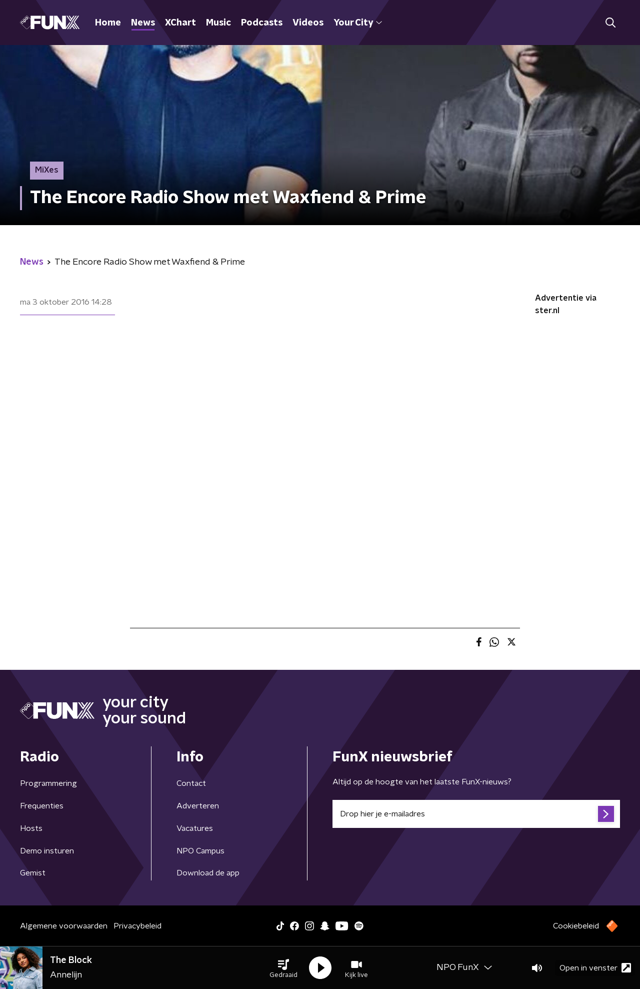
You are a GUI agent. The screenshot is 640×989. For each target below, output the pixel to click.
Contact (191, 783)
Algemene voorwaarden (64, 926)
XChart (180, 23)
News (143, 23)
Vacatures (194, 828)
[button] (284, 968)
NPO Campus (200, 851)
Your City (358, 23)
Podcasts (261, 23)
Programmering (48, 783)
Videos (308, 23)
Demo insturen (47, 851)
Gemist (33, 873)
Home (108, 23)
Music (218, 23)
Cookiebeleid (576, 926)
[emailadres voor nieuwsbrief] (476, 814)
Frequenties (42, 806)
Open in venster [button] (595, 967)
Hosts (31, 828)
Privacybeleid (138, 926)
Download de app (208, 873)
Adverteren (197, 806)
